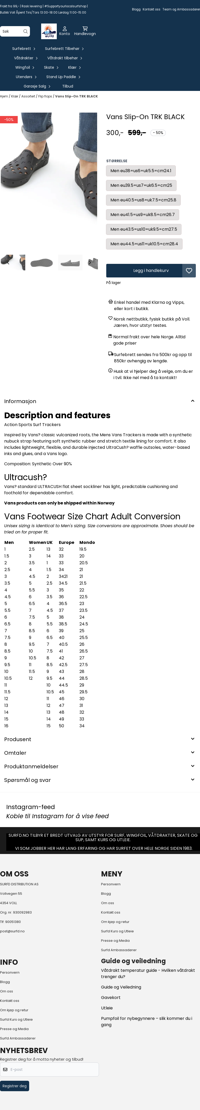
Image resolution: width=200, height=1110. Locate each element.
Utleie (107, 1008)
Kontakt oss (151, 9)
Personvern (111, 884)
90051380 (13, 922)
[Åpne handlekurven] (85, 31)
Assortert (28, 96)
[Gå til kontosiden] (64, 31)
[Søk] (15, 31)
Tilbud (67, 86)
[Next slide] (89, 262)
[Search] (25, 31)
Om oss (107, 903)
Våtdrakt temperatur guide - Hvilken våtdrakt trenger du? (148, 973)
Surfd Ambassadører (119, 950)
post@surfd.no (12, 931)
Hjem (4, 96)
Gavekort (111, 998)
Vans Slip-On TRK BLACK (76, 96)
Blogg (136, 9)
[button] (189, 271)
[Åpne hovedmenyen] (50, 31)
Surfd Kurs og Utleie (117, 931)
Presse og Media (115, 940)
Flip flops (45, 96)
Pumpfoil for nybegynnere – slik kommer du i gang (146, 1021)
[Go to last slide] (8, 262)
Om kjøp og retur (115, 922)
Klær (15, 96)
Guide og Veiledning (121, 987)
